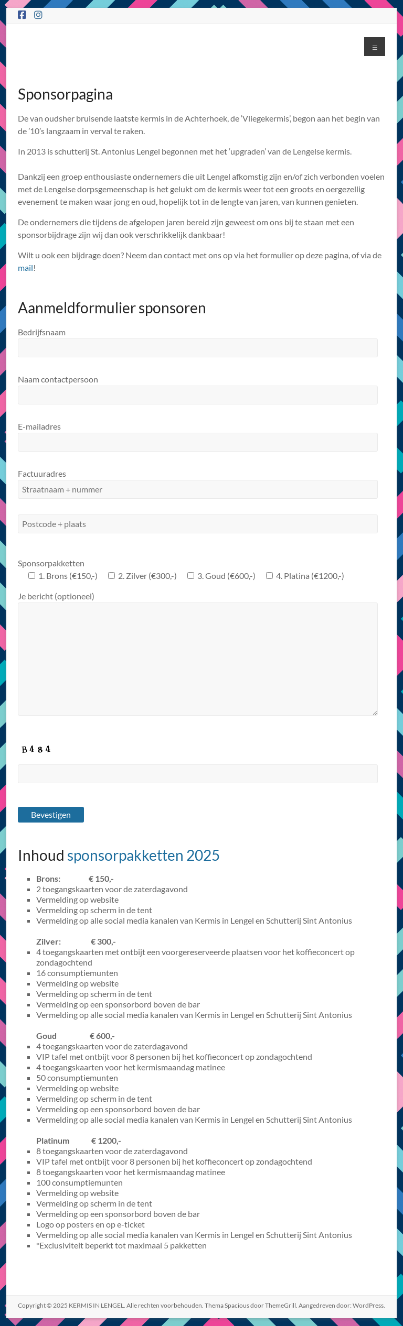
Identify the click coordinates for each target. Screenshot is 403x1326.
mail (25, 267)
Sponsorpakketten (51, 563)
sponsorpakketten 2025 (143, 855)
